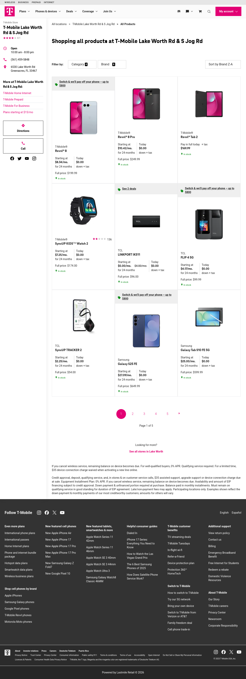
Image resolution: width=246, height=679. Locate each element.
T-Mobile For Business (16, 105)
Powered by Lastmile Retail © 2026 (123, 672)
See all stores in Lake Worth (146, 451)
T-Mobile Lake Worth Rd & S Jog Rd (93, 24)
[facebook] (12, 158)
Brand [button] (105, 64)
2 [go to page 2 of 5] (133, 414)
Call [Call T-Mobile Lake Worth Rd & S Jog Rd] (23, 145)
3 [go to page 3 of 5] (144, 414)
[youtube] (27, 158)
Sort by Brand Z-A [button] (223, 64)
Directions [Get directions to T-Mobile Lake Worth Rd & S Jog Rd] (23, 128)
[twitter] (19, 158)
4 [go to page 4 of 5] (156, 414)
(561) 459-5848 (16, 59)
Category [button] (78, 64)
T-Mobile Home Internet (17, 93)
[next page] (179, 414)
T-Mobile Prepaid (13, 99)
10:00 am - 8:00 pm (22, 50)
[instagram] (34, 158)
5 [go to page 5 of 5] (167, 414)
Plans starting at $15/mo (18, 112)
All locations (59, 24)
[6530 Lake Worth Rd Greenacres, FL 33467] (23, 69)
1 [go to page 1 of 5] (121, 414)
